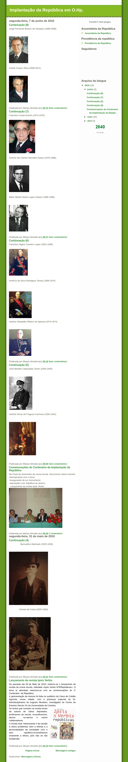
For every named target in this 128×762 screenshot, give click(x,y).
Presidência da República (98, 43)
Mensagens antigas (66, 750)
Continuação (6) (19, 240)
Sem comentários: (58, 108)
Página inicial (32, 750)
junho (90, 89)
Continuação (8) (19, 24)
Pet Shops (100, 132)
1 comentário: (56, 533)
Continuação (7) (19, 111)
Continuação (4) (19, 540)
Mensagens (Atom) (30, 756)
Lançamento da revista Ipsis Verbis (30, 680)
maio (90, 117)
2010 (87, 85)
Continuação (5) (19, 365)
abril (89, 121)
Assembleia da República (98, 33)
